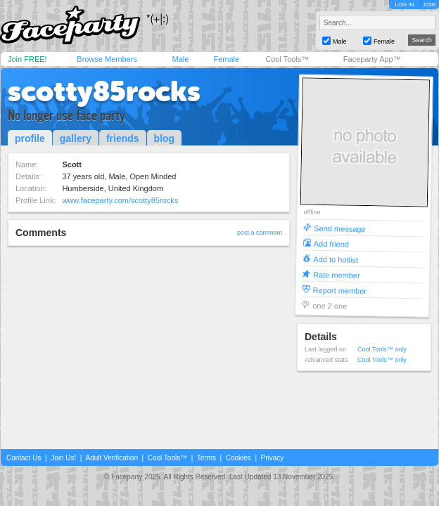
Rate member (336, 274)
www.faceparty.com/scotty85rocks (120, 200)
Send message (340, 228)
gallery (75, 138)
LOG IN (404, 4)
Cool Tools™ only (382, 349)
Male (180, 59)
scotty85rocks (104, 91)
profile (30, 138)
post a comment (259, 232)
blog (164, 138)
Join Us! (63, 458)
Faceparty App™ (372, 59)
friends (122, 138)
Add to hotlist (335, 259)
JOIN (429, 4)
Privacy (272, 458)
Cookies (238, 458)
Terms (206, 458)
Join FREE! (27, 59)
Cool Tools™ (287, 59)
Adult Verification (111, 458)
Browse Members (107, 59)
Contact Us (23, 458)
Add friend (331, 243)
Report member (340, 289)
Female (226, 59)
